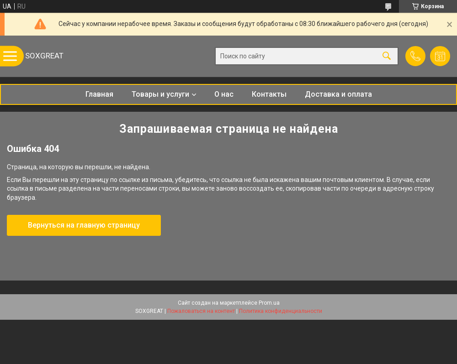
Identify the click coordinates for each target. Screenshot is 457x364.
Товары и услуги (160, 94)
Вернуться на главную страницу (84, 225)
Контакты (269, 94)
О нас (224, 94)
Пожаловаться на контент (201, 311)
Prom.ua (269, 303)
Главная (99, 94)
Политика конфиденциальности (280, 311)
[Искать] (387, 56)
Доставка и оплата (338, 94)
